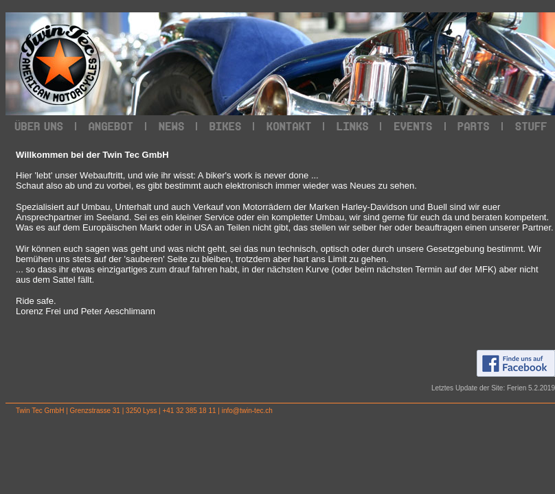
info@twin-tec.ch (247, 410)
